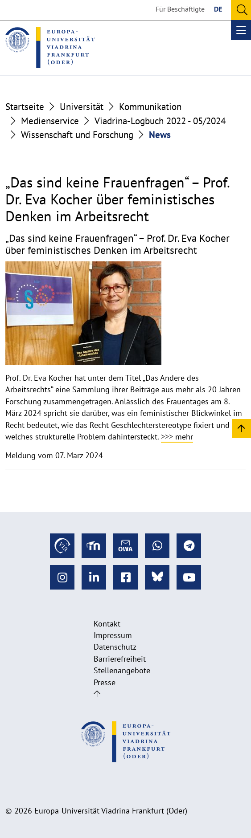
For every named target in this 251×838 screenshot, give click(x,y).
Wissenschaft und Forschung (77, 135)
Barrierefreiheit (120, 659)
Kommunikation (150, 107)
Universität (81, 107)
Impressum (113, 635)
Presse (104, 682)
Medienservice (50, 121)
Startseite (24, 107)
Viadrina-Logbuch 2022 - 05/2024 (160, 121)
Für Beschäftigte (180, 8)
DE (218, 8)
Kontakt (107, 623)
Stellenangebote (122, 670)
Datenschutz (115, 647)
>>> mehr (177, 436)
